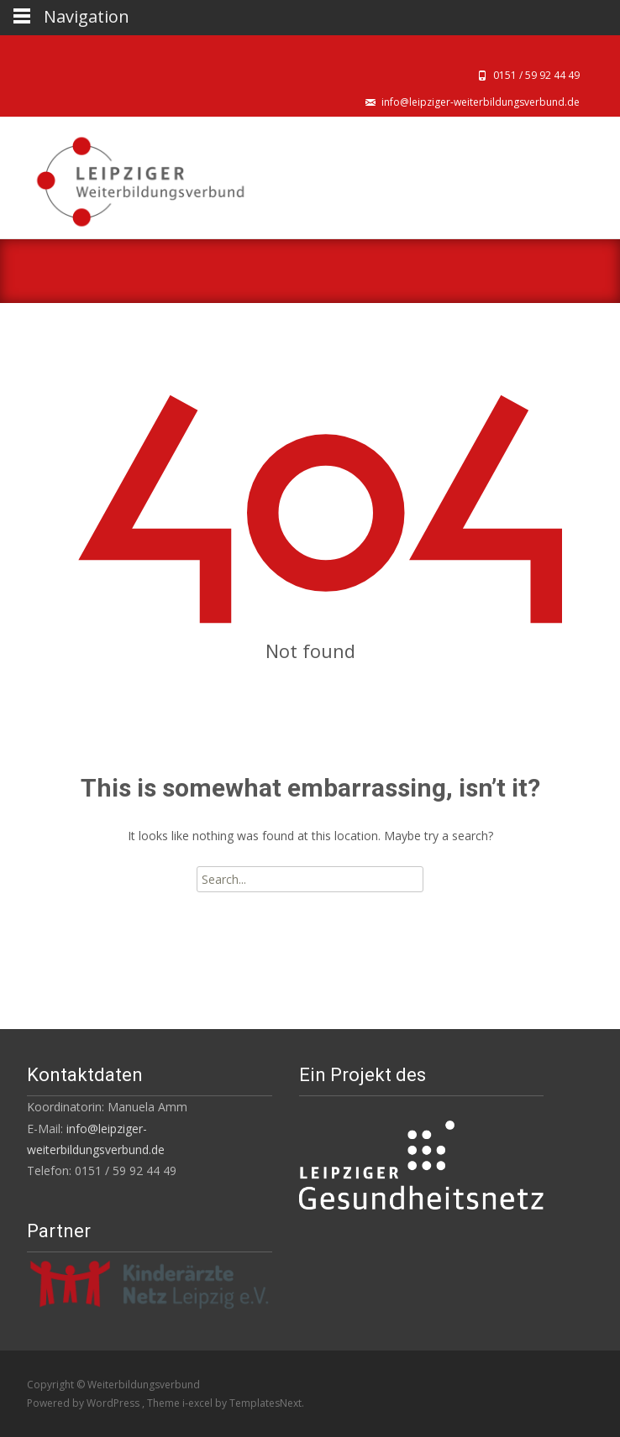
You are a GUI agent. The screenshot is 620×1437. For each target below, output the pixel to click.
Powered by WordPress (84, 1403)
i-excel (198, 1403)
